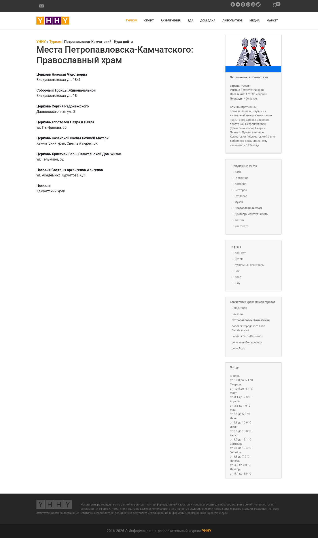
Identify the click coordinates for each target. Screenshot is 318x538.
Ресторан (241, 190)
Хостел (239, 220)
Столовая (241, 196)
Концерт (240, 253)
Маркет (272, 20)
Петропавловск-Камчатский (249, 77)
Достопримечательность (251, 214)
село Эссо (238, 348)
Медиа (255, 20)
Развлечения (171, 20)
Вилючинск (239, 308)
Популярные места (244, 166)
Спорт (148, 20)
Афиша (236, 247)
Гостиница (241, 178)
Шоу (237, 283)
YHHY (206, 531)
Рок (237, 271)
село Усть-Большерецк (247, 342)
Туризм (131, 20)
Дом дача (207, 20)
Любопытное (232, 20)
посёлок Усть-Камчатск (247, 336)
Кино (238, 277)
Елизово (237, 314)
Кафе (238, 172)
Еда (190, 20)
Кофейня (240, 184)
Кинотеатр (241, 226)
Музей (239, 202)
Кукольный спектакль (249, 264)
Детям (239, 258)
